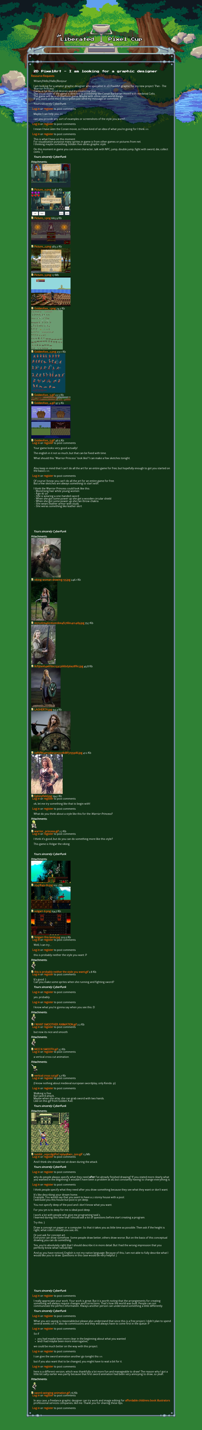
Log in (36, 109)
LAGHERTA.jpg (43, 710)
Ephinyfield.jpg (43, 796)
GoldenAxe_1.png (45, 308)
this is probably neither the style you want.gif (61, 972)
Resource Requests (42, 76)
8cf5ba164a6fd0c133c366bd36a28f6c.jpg (58, 666)
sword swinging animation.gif (52, 1393)
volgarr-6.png (42, 911)
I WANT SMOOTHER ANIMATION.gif (55, 1025)
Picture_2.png (42, 247)
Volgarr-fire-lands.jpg (47, 937)
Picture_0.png (42, 190)
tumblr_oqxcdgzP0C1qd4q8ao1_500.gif (58, 1154)
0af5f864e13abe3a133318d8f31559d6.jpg (58, 753)
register (48, 109)
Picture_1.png (42, 218)
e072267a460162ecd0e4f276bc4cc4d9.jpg (59, 623)
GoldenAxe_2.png (45, 352)
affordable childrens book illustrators (147, 1401)
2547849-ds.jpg (43, 885)
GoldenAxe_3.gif (44, 395)
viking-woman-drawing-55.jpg (52, 580)
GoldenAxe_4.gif (44, 403)
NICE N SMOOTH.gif (46, 1049)
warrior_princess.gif (46, 831)
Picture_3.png (42, 275)
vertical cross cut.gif (46, 1076)
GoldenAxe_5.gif (44, 441)
